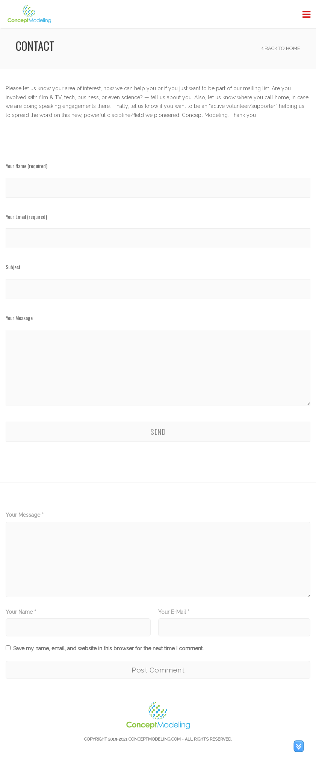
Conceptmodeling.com (155, 739)
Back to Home (281, 48)
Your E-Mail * (173, 612)
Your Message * (25, 515)
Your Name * (21, 612)
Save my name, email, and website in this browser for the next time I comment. (108, 648)
